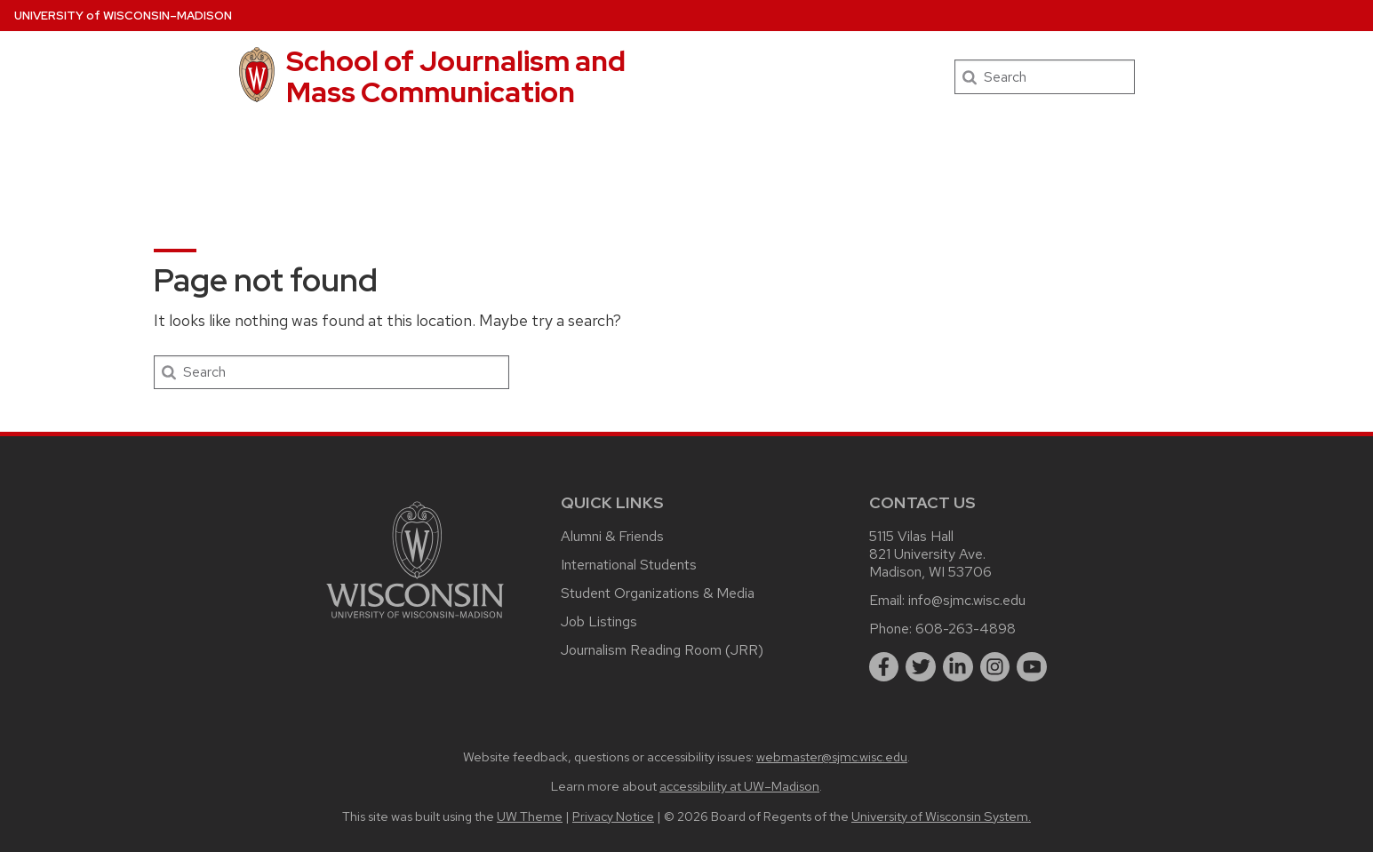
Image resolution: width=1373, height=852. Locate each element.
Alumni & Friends (612, 536)
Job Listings (599, 621)
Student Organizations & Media (657, 593)
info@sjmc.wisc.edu (967, 600)
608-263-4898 (965, 628)
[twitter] (921, 667)
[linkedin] (958, 667)
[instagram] (995, 667)
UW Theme (530, 816)
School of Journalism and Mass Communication (456, 76)
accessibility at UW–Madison (739, 785)
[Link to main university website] (415, 621)
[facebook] (884, 667)
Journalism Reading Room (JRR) (662, 650)
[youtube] (1032, 667)
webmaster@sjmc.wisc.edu (831, 756)
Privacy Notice (613, 816)
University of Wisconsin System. (941, 816)
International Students (629, 564)
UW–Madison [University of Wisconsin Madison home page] (123, 15)
